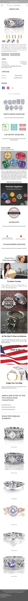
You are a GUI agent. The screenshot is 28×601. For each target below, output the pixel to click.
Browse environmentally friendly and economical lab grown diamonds (14, 139)
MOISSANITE (14, 222)
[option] (3, 41)
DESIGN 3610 (14, 524)
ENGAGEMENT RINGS (6, 404)
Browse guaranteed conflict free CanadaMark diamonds (14, 248)
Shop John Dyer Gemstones (14, 182)
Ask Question (5, 54)
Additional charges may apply (6, 67)
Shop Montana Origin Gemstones (14, 189)
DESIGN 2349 (14, 473)
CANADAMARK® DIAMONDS (14, 244)
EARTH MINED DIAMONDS (14, 114)
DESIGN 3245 (14, 550)
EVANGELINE (14, 498)
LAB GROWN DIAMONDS (14, 135)
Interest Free (9, 258)
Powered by (14, 93)
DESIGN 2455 (14, 576)
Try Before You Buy (15, 54)
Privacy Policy (20, 592)
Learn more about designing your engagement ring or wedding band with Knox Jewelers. (14, 387)
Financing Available (9, 260)
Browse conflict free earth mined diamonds (14, 117)
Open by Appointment (14, 1)
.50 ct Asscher (23, 63)
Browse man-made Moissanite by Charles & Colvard (14, 226)
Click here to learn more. (11, 287)
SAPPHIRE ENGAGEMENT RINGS (8, 407)
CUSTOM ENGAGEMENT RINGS (8, 409)
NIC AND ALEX (14, 447)
